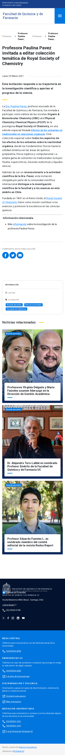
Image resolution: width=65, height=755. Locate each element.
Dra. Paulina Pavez (16, 106)
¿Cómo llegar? (8, 605)
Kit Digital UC (18, 751)
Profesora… (7, 36)
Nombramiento (14, 305)
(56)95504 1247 (13, 726)
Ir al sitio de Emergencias (18, 676)
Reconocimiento (33, 305)
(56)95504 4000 (13, 651)
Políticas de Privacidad (14, 592)
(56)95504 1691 (13, 721)
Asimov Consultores (28, 747)
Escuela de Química (16, 309)
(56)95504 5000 (13, 671)
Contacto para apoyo (16, 696)
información (19, 224)
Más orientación (13, 702)
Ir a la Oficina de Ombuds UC (19, 731)
